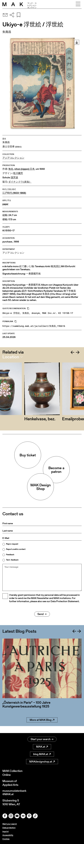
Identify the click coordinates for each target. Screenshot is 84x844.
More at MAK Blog (42, 726)
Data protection (9, 827)
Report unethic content (15, 549)
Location (10, 356)
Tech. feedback (12, 560)
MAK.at (42, 746)
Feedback (10, 555)
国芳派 (14, 177)
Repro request (12, 544)
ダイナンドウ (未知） (19, 181)
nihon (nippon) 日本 (24, 168)
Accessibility (7, 835)
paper (5, 204)
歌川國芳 (18, 173)
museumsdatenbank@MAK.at (15, 792)
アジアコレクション (13, 157)
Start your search (42, 738)
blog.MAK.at (42, 753)
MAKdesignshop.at (42, 761)
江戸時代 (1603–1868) (14, 192)
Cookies (5, 839)
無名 (10, 168)
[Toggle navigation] (78, 4)
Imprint (5, 831)
